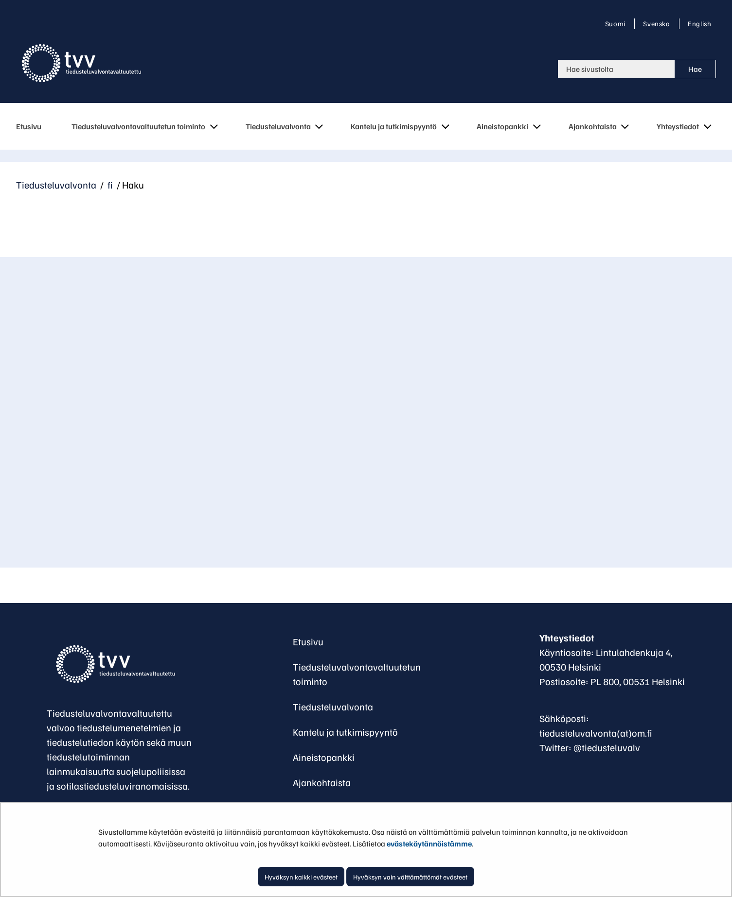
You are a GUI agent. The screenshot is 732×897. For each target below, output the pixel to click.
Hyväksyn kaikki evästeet (301, 877)
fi (109, 184)
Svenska (658, 23)
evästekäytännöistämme (429, 843)
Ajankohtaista (322, 782)
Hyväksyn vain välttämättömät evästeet (410, 877)
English (699, 23)
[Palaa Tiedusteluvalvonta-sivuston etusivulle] (89, 63)
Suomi (617, 23)
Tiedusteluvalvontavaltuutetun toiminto (357, 674)
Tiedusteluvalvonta (56, 184)
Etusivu (308, 641)
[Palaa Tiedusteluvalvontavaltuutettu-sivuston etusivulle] (120, 664)
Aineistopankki (324, 757)
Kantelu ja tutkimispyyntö (345, 731)
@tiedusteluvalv (606, 747)
